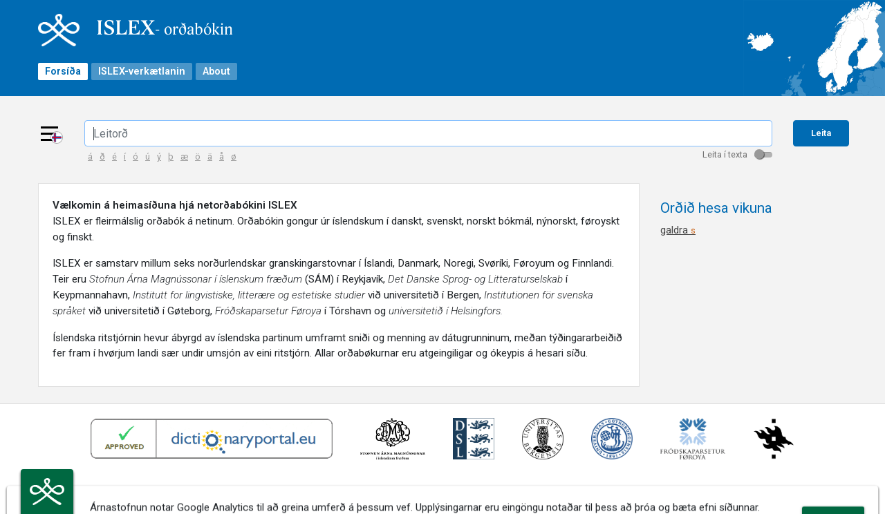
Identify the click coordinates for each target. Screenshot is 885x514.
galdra (678, 230)
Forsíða (63, 71)
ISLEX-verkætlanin (141, 71)
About (216, 71)
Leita (821, 133)
